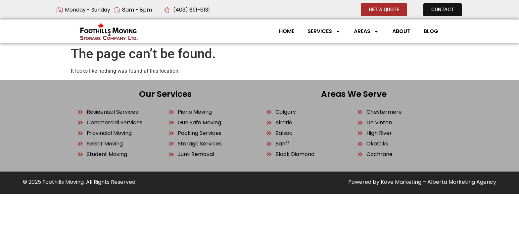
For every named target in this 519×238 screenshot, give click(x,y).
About (401, 31)
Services (324, 31)
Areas (366, 31)
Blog (431, 31)
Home (286, 31)
